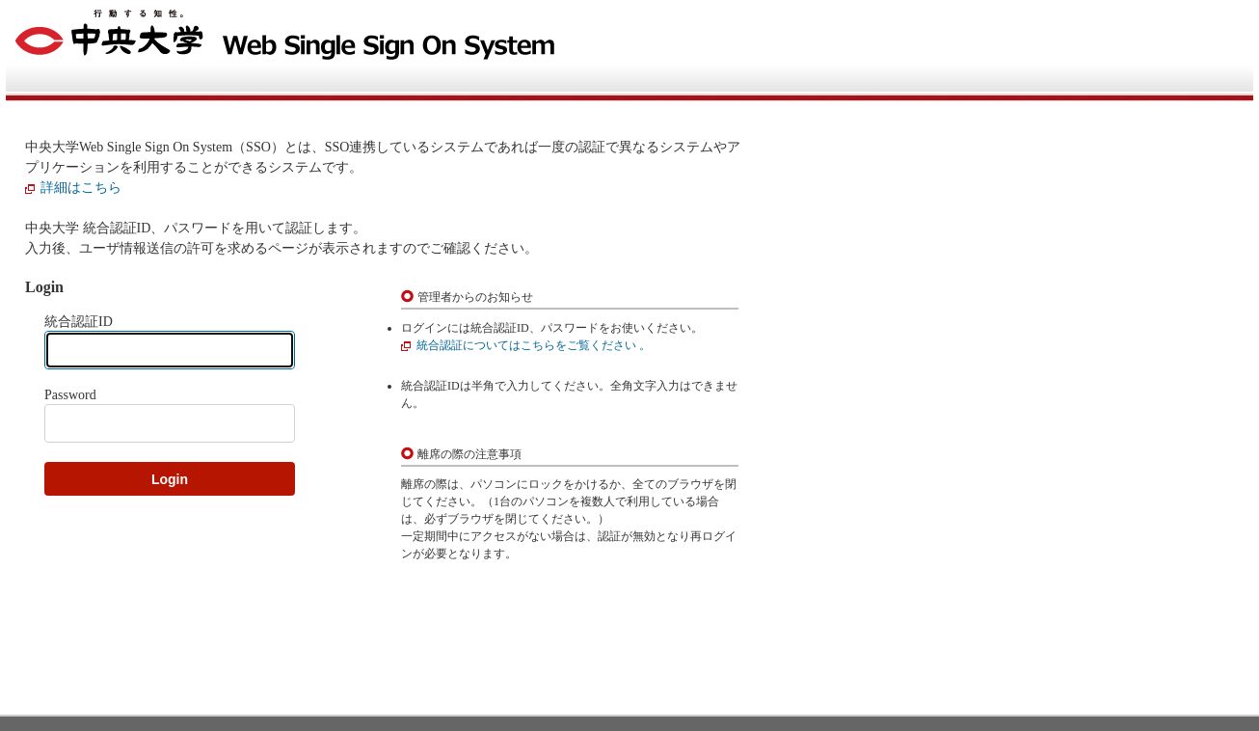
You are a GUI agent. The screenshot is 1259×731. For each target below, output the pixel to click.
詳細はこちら (80, 187)
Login (169, 479)
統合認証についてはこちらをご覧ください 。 (533, 345)
